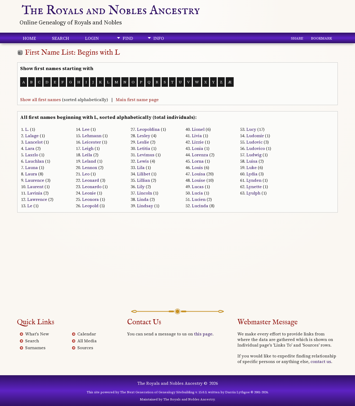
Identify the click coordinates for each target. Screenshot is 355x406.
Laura (31, 174)
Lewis (143, 161)
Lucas (198, 186)
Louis (197, 167)
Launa (31, 167)
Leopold (90, 206)
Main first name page (137, 99)
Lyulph (253, 193)
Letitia (143, 148)
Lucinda (200, 206)
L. (27, 129)
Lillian (143, 180)
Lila (141, 167)
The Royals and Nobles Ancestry (111, 11)
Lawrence (37, 199)
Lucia (197, 193)
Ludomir (255, 136)
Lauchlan (34, 161)
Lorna (198, 161)
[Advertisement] (177, 266)
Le (29, 206)
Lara (29, 148)
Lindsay (145, 206)
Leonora (90, 199)
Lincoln (144, 193)
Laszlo (31, 155)
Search (60, 38)
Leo (86, 174)
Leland (89, 161)
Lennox (89, 167)
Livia (197, 136)
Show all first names (40, 99)
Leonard (90, 180)
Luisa (252, 161)
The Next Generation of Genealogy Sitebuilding (157, 392)
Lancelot (34, 142)
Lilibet (143, 174)
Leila (87, 155)
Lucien (199, 199)
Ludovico (255, 148)
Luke (251, 167)
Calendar (86, 334)
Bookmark (321, 38)
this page (203, 334)
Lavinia (34, 193)
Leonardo (91, 186)
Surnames (35, 348)
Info (158, 38)
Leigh (88, 148)
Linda (143, 199)
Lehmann (91, 136)
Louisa (198, 174)
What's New (37, 334)
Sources (85, 348)
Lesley (143, 136)
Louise (198, 180)
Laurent (35, 186)
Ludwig (253, 155)
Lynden (253, 180)
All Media (87, 341)
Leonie (89, 193)
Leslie (143, 142)
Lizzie (198, 142)
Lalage (32, 136)
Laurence (34, 180)
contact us (320, 361)
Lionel (198, 129)
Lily (141, 186)
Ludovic (254, 142)
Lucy (251, 129)
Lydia (252, 174)
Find (128, 38)
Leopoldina (148, 129)
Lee (86, 129)
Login (92, 38)
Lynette (254, 186)
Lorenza (200, 155)
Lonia (197, 148)
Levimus (145, 155)
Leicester (91, 142)
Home (29, 38)
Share (297, 38)
